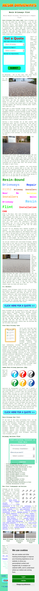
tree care (5, 525)
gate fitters (10, 516)
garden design (19, 524)
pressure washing (19, 527)
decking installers (12, 519)
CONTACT (29, 9)
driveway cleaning (29, 518)
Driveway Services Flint (11, 436)
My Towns (5, 586)
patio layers (13, 499)
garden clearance (7, 509)
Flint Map (6, 559)
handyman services (22, 512)
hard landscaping (25, 509)
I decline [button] (23, 580)
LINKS (22, 9)
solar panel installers (9, 522)
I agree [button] (23, 577)
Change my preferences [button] (23, 584)
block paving (30, 516)
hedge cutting (26, 507)
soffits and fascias (9, 510)
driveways (15, 515)
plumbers (32, 513)
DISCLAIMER (34, 9)
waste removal (30, 519)
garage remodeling (11, 513)
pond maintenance (21, 525)
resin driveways (7, 433)
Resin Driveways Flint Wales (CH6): (13, 20)
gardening (12, 507)
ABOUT (25, 9)
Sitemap (4, 575)
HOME (18, 9)
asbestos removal (30, 515)
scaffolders (27, 506)
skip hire (5, 528)
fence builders (11, 518)
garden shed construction (15, 521)
